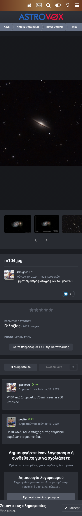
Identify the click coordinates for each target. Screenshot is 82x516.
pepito (23, 408)
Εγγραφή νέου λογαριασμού (41, 485)
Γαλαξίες (12, 314)
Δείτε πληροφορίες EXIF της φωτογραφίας (41, 335)
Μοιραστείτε (21, 355)
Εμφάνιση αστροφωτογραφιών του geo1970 (44, 269)
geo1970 (27, 260)
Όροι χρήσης (8, 510)
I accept (72, 508)
